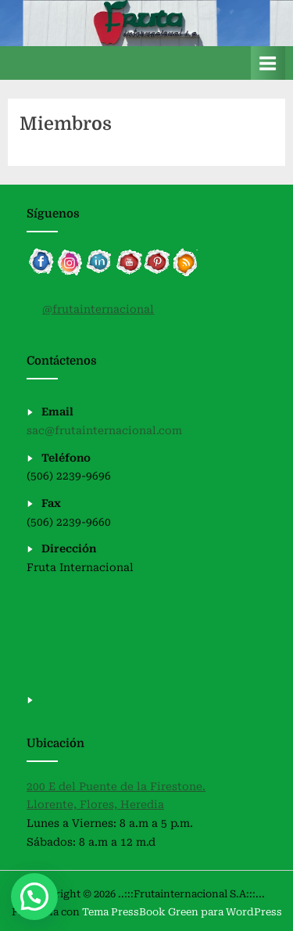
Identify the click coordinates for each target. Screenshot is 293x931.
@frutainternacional (98, 309)
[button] (34, 896)
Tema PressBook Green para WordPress (182, 912)
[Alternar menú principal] (268, 63)
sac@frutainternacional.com (104, 430)
